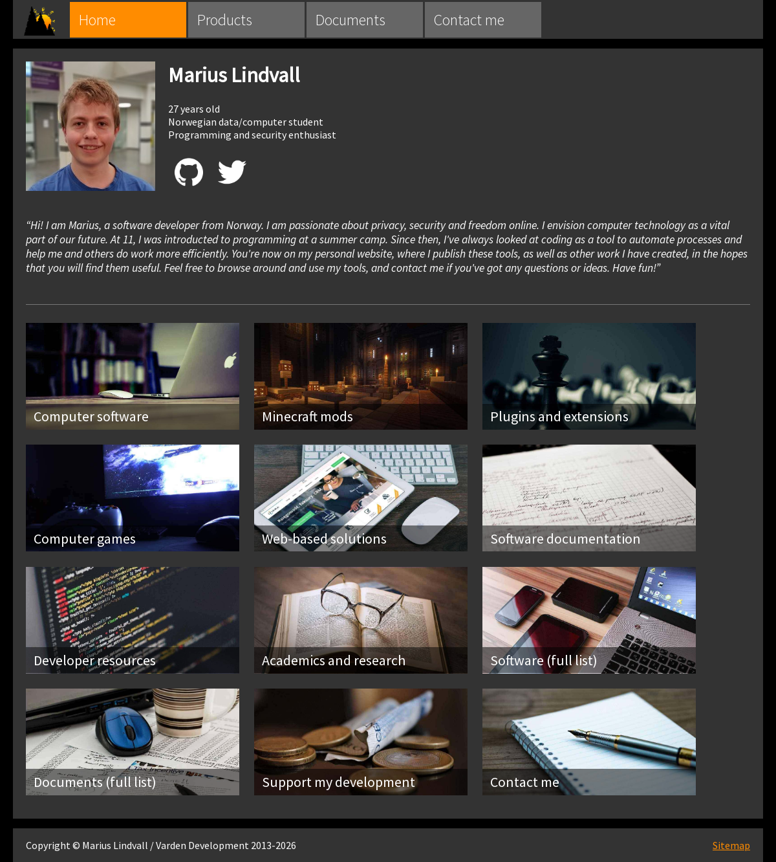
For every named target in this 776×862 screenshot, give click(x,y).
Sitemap (731, 845)
